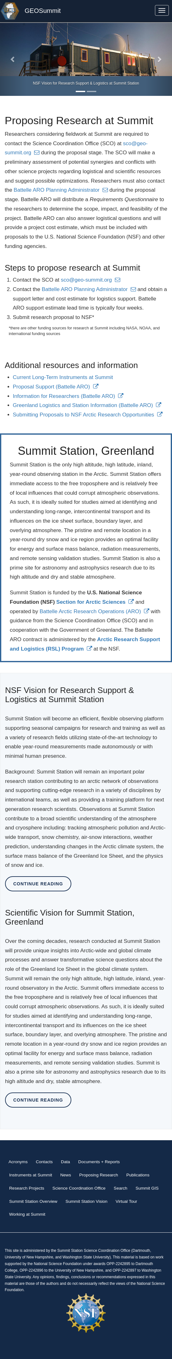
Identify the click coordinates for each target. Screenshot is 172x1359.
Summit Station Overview (33, 1201)
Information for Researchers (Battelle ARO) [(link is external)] (68, 396)
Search (120, 1188)
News (65, 1175)
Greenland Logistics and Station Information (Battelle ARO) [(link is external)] (87, 405)
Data (65, 1161)
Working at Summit (27, 1214)
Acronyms (18, 1161)
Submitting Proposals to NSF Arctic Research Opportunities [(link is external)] (88, 415)
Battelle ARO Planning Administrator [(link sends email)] (61, 190)
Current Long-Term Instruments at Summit (63, 377)
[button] (13, 59)
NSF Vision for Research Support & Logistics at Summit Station (86, 83)
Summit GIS (146, 1188)
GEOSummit (43, 10)
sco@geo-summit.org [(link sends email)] (90, 280)
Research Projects (26, 1188)
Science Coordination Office (78, 1188)
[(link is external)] (95, 602)
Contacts (44, 1161)
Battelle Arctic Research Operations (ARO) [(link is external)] (95, 611)
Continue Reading (38, 883)
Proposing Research (98, 1175)
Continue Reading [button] (38, 1100)
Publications (137, 1175)
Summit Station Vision (87, 1201)
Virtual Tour (126, 1201)
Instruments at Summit (30, 1175)
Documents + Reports (99, 1161)
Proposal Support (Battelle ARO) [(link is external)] (55, 387)
